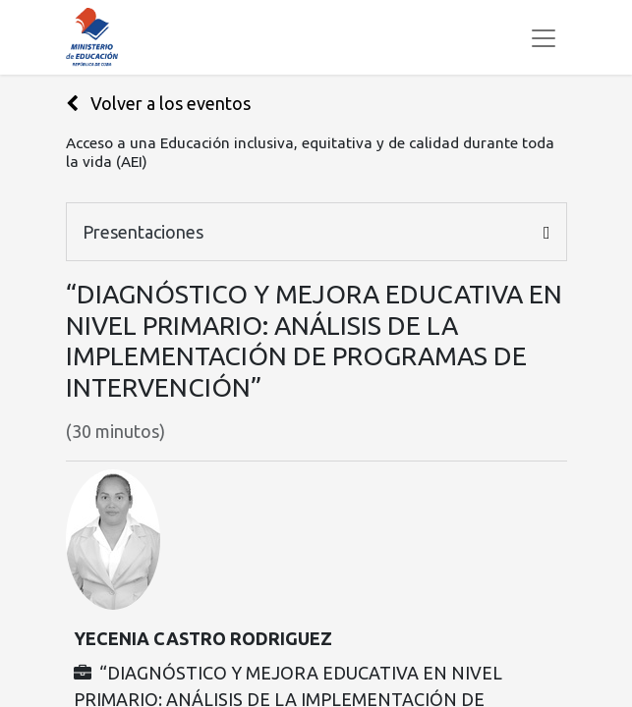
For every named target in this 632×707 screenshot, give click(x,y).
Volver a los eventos (158, 103)
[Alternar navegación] (543, 37)
